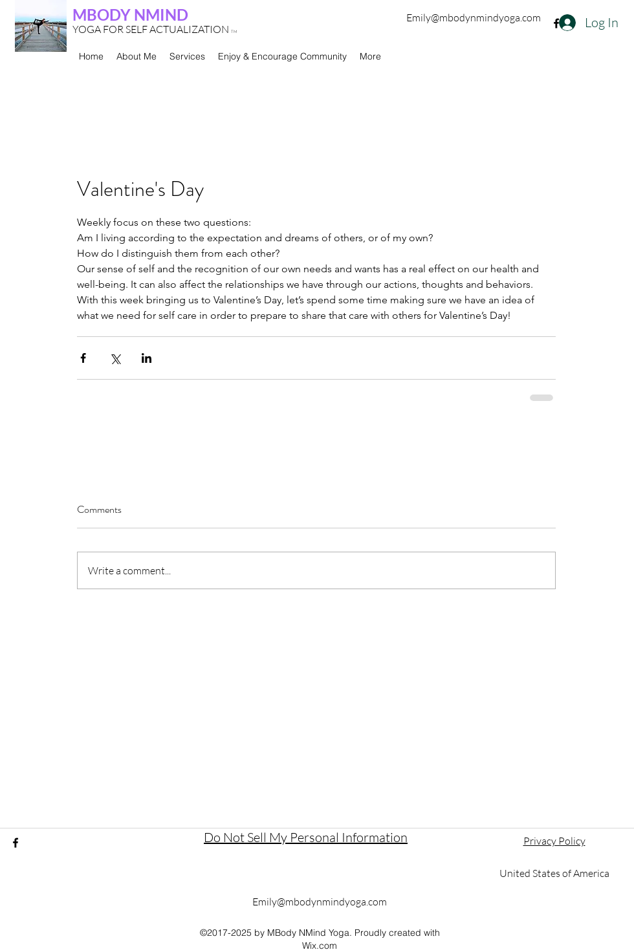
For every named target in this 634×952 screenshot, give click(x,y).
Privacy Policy (554, 840)
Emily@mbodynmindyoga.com (473, 17)
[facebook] (556, 23)
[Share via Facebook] (83, 358)
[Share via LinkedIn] (146, 358)
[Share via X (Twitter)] (115, 358)
